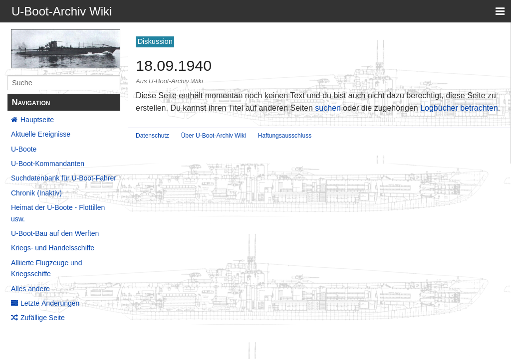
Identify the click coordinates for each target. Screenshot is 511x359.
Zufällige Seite (42, 318)
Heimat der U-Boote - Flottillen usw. (58, 212)
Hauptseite (37, 120)
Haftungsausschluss (284, 135)
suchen (328, 108)
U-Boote (23, 149)
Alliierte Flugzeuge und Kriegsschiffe (46, 268)
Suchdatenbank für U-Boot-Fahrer (63, 178)
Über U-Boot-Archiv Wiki (213, 135)
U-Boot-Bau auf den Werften (55, 233)
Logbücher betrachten (459, 108)
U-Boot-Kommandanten (47, 164)
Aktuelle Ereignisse (40, 134)
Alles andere (30, 289)
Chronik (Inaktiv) (36, 193)
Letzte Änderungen (49, 303)
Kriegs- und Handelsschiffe (52, 248)
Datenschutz (152, 135)
